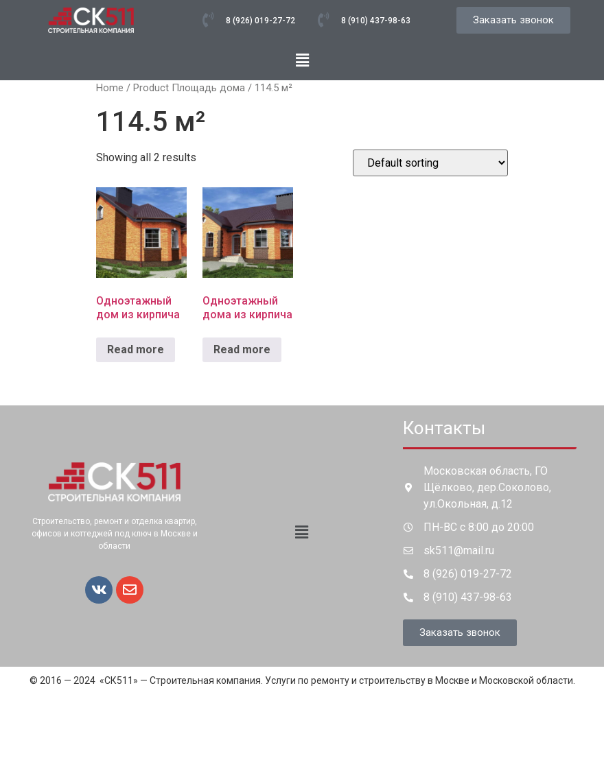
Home (110, 88)
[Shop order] (430, 163)
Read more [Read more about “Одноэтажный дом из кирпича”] (135, 349)
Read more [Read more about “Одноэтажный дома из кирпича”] (241, 349)
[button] (302, 60)
